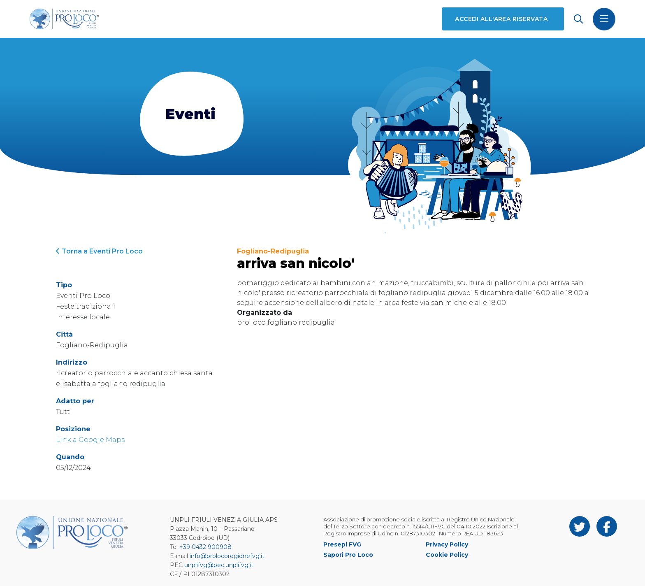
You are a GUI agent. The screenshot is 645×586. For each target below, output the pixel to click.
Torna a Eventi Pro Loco (99, 251)
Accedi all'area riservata (501, 19)
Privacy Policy (447, 544)
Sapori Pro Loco (348, 554)
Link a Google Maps (90, 440)
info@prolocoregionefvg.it (227, 556)
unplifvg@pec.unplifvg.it (218, 565)
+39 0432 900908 (205, 547)
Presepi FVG (342, 544)
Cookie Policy (447, 554)
